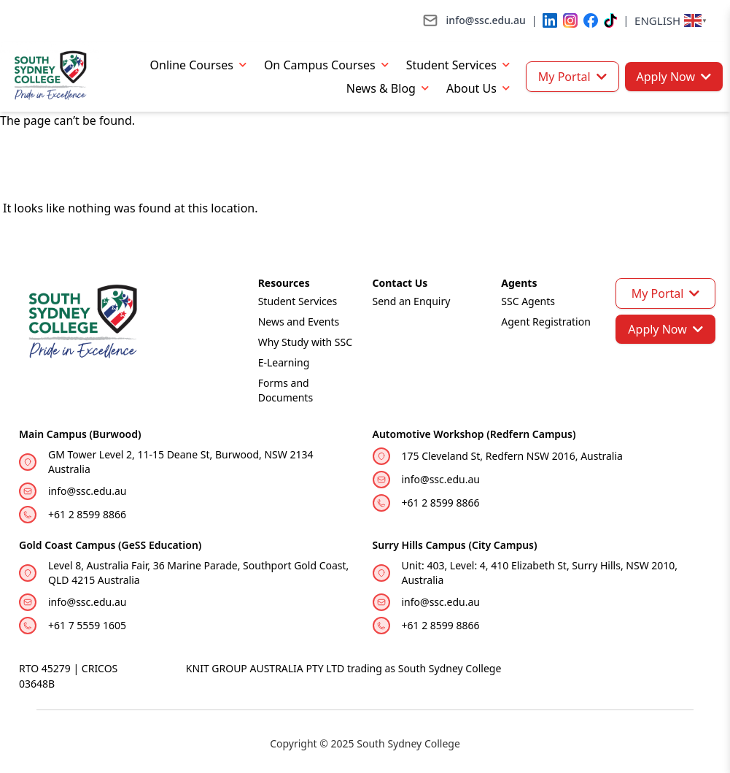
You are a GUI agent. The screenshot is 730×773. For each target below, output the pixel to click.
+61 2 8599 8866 (87, 514)
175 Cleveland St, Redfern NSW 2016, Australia (512, 456)
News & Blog (390, 88)
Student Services (461, 64)
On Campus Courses (329, 64)
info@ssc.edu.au (87, 491)
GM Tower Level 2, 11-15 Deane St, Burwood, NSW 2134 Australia (180, 461)
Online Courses (201, 64)
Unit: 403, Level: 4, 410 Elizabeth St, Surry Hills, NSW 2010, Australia (540, 572)
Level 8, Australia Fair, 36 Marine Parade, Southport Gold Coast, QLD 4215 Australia (198, 572)
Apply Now (674, 76)
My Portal (572, 76)
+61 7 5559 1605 (87, 625)
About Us (481, 88)
